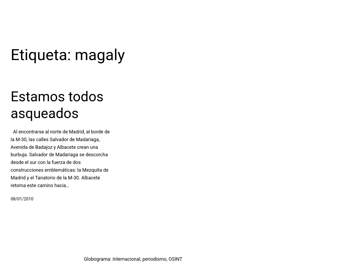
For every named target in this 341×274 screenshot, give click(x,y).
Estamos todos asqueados (57, 104)
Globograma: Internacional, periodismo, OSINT (133, 259)
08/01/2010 (22, 198)
